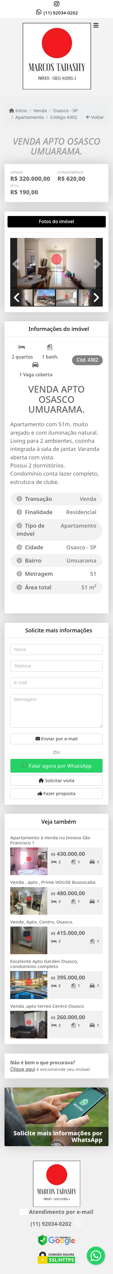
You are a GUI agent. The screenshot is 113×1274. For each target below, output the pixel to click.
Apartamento (29, 117)
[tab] (30, 221)
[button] (17, 264)
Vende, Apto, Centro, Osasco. (41, 922)
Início (18, 110)
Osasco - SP (65, 110)
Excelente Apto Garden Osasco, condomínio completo (44, 963)
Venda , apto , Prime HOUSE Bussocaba (53, 882)
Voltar (95, 117)
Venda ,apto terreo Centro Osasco (47, 1006)
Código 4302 (63, 117)
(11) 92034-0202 (61, 13)
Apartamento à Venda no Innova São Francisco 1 (50, 840)
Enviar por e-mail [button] (57, 739)
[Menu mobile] (56, 56)
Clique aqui (22, 1069)
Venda (40, 110)
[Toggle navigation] (96, 26)
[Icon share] (57, 3)
